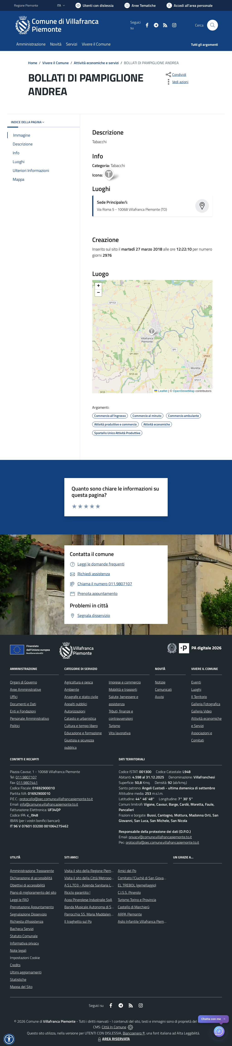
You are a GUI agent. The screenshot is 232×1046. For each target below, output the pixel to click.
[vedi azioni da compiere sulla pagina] (176, 81)
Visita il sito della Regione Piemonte (91, 870)
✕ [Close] (224, 1018)
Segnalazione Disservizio (28, 914)
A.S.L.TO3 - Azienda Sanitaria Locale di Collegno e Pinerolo (108, 885)
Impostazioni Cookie (25, 957)
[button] (154, 332)
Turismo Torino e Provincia (137, 899)
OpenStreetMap (183, 391)
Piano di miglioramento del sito (33, 892)
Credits (15, 965)
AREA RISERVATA (113, 1038)
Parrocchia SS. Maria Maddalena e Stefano (96, 914)
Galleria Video (201, 711)
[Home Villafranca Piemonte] (72, 25)
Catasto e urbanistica (80, 718)
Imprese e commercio (125, 682)
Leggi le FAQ (19, 899)
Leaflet (160, 391)
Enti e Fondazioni (23, 711)
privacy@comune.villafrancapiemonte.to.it (160, 837)
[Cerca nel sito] (212, 25)
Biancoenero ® (134, 1033)
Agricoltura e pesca (78, 682)
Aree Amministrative (25, 689)
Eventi (196, 682)
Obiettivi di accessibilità (27, 885)
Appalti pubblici (75, 704)
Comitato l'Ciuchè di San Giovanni (143, 878)
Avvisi (159, 696)
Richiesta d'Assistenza (26, 921)
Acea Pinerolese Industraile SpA (88, 899)
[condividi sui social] (175, 74)
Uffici (13, 696)
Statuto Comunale (24, 936)
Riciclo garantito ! (77, 892)
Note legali (18, 950)
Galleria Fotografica (205, 704)
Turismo (114, 725)
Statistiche (18, 979)
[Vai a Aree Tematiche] (140, 5)
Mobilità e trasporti (123, 689)
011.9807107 (26, 777)
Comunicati (163, 689)
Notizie (160, 682)
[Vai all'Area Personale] (189, 5)
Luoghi (196, 689)
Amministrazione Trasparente (32, 870)
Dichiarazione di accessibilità (31, 878)
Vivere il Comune (55, 62)
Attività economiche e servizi (96, 62)
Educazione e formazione (83, 733)
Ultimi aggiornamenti (25, 972)
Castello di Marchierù (133, 907)
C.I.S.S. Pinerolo (129, 892)
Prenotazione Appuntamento (32, 907)
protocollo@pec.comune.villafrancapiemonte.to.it (56, 799)
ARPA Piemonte (130, 914)
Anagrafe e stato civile (81, 696)
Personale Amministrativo (29, 718)
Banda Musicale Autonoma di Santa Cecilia (96, 907)
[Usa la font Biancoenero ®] (94, 5)
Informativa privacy (24, 943)
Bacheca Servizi (22, 928)
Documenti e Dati (23, 704)
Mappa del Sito (21, 986)
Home (32, 62)
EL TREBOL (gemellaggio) (137, 885)
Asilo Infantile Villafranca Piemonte (144, 921)
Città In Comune (114, 1027)
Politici (15, 725)
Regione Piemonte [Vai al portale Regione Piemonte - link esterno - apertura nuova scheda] (26, 5)
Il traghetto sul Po (78, 921)
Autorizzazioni (74, 711)
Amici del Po (127, 870)
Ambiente (71, 689)
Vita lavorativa (119, 733)
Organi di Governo (23, 682)
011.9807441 (27, 782)
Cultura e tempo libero (81, 725)
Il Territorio (199, 696)
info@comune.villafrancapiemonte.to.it (49, 804)
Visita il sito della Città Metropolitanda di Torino (99, 878)
